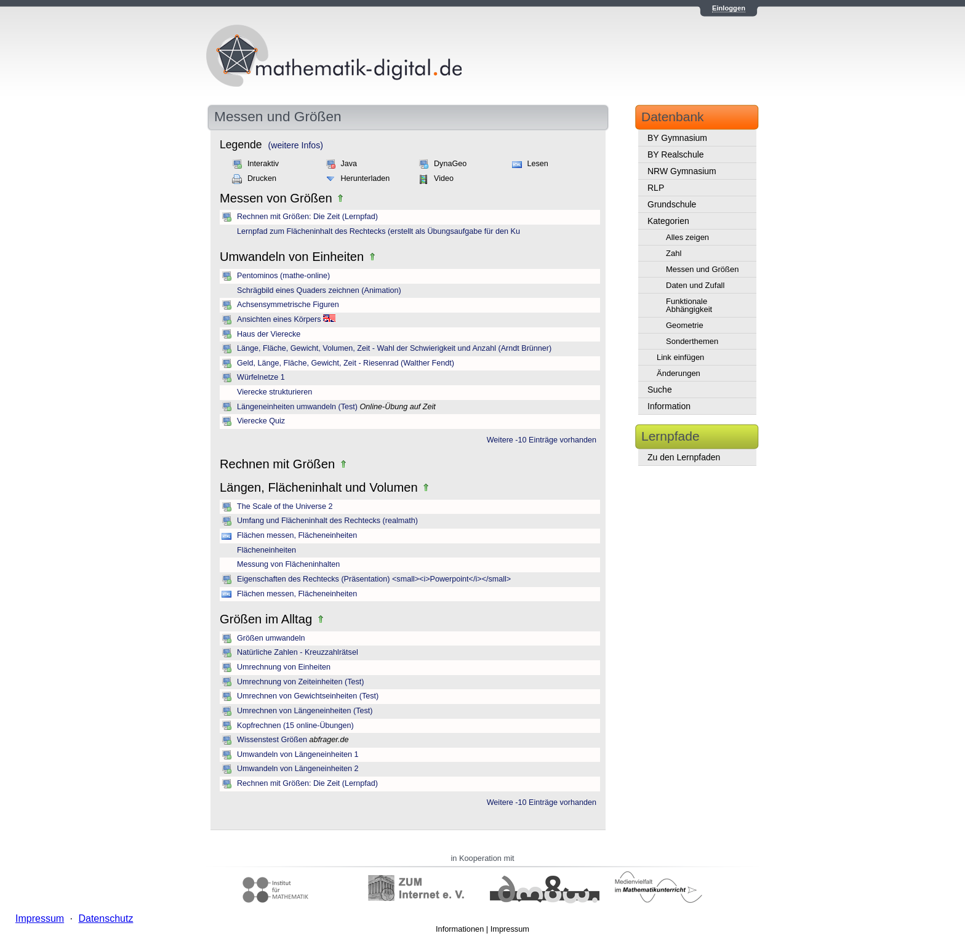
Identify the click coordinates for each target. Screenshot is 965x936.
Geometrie (684, 325)
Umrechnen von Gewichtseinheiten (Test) (307, 696)
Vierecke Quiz (261, 421)
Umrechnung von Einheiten (283, 667)
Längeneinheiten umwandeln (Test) (297, 406)
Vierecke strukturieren (274, 392)
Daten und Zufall (695, 285)
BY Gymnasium (677, 138)
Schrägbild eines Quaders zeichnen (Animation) (319, 290)
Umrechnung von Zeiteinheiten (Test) (300, 682)
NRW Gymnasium (681, 171)
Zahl (673, 253)
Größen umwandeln (271, 638)
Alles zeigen (687, 237)
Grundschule (671, 204)
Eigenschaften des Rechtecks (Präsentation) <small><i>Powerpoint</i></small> (374, 579)
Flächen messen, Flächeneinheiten (297, 535)
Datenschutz (105, 918)
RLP (655, 188)
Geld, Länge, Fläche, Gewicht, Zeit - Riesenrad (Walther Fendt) (345, 363)
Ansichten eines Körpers (279, 319)
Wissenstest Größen (272, 739)
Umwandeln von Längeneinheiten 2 (297, 768)
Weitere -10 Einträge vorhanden (541, 440)
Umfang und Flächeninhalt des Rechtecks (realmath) (327, 520)
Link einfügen (680, 357)
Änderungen (678, 373)
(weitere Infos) (295, 145)
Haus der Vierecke (268, 334)
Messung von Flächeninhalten (288, 564)
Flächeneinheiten (266, 550)
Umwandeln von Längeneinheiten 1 (297, 754)
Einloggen (728, 8)
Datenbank (672, 117)
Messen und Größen (702, 269)
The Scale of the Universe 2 (284, 506)
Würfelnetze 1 (261, 377)
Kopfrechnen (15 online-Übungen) (295, 725)
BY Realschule (675, 154)
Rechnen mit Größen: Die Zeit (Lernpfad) (307, 216)
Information (669, 406)
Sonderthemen (692, 341)
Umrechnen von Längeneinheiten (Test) (305, 710)
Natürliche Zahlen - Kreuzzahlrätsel (297, 652)
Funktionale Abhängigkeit (689, 305)
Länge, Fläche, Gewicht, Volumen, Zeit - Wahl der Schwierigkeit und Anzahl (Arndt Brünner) (394, 348)
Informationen (460, 929)
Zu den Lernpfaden (683, 457)
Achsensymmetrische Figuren (288, 304)
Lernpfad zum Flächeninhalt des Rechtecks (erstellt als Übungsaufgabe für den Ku (378, 231)
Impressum (510, 929)
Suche (659, 389)
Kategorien (668, 221)
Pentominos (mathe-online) (283, 275)
